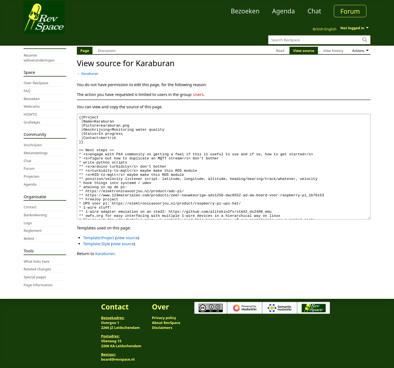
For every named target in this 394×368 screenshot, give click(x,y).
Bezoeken (245, 11)
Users (198, 94)
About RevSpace (166, 322)
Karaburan (89, 73)
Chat (314, 11)
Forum (350, 11)
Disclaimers (162, 327)
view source (127, 258)
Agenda (283, 11)
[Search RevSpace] (319, 39)
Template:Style (96, 264)
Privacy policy (164, 317)
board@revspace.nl (118, 359)
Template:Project (98, 258)
